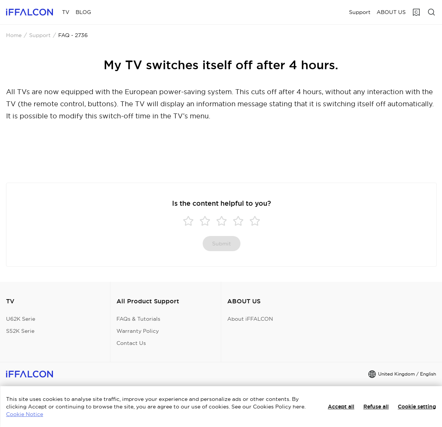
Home (14, 35)
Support (40, 35)
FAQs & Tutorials (138, 318)
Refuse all (376, 406)
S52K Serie (20, 331)
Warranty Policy (137, 331)
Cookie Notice (24, 414)
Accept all (341, 406)
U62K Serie (20, 318)
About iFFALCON (250, 318)
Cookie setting (417, 406)
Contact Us (131, 343)
